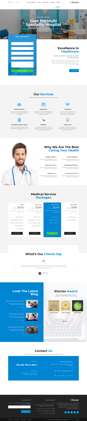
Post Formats (31, 2)
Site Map (29, 419)
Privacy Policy (23, 419)
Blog (39, 2)
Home (58, 2)
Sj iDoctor (45, 419)
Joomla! (57, 6)
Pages (52, 2)
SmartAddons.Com (72, 419)
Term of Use (16, 419)
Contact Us (10, 419)
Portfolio (45, 2)
